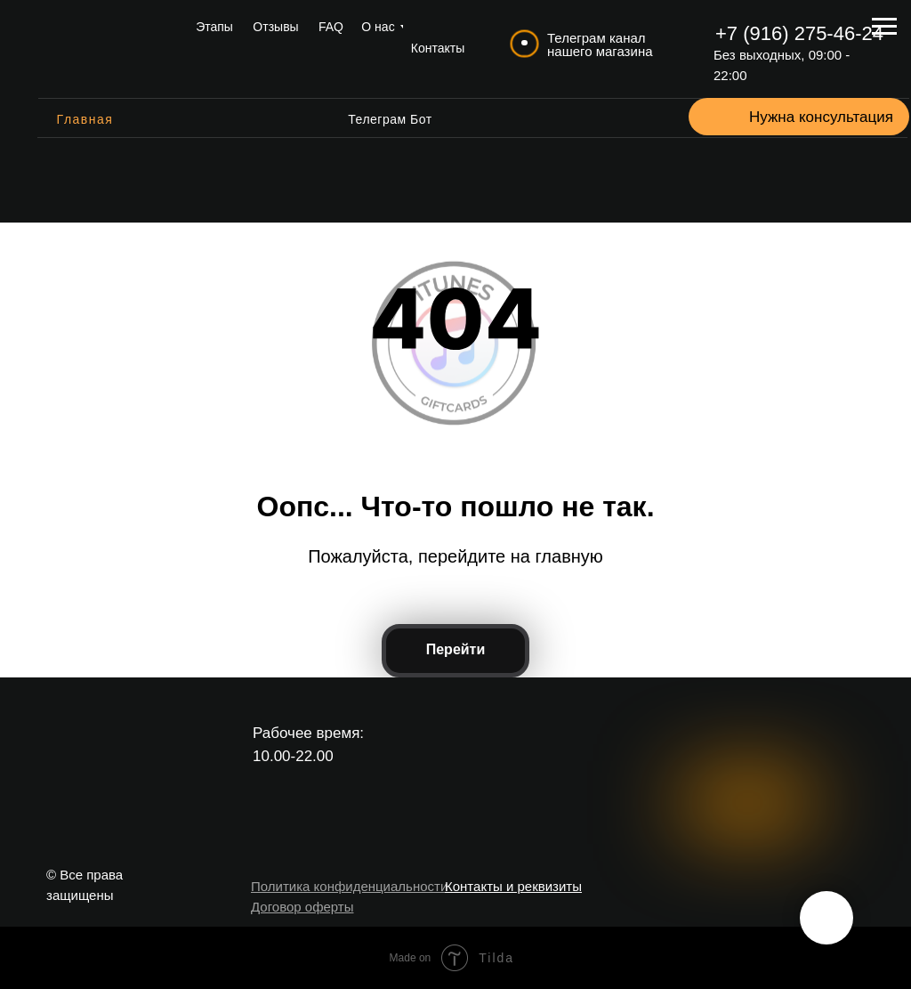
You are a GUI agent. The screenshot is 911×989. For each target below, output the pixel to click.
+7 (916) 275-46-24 (799, 33)
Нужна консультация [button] (821, 117)
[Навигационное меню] (884, 27)
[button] (727, 116)
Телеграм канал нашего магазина (600, 44)
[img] (102, 49)
